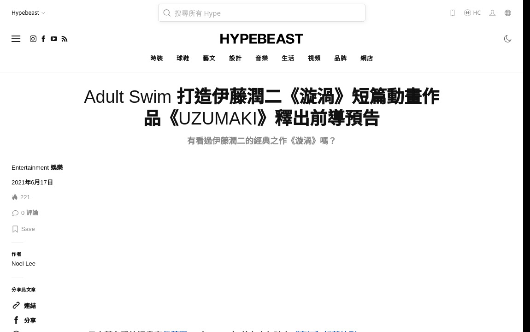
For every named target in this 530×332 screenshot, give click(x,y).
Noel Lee (23, 263)
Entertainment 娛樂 (37, 167)
